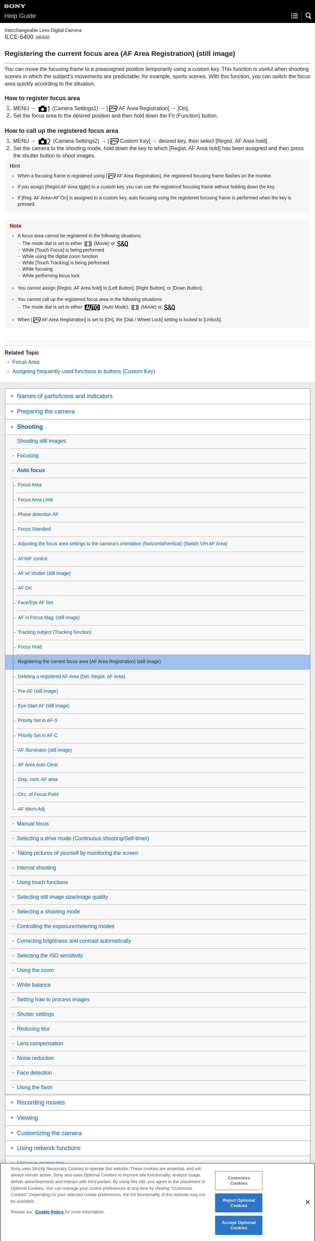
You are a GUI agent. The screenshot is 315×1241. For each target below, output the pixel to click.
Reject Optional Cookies (239, 1208)
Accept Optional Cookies (239, 1230)
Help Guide (20, 15)
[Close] (307, 1207)
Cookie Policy (50, 1216)
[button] (308, 16)
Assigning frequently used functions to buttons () (83, 371)
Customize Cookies (239, 1185)
